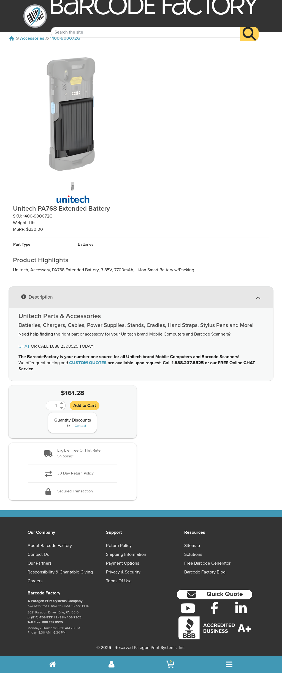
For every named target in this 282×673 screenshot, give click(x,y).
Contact (80, 426)
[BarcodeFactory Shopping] (170, 664)
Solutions (193, 554)
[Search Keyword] (145, 25)
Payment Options (122, 563)
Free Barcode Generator (207, 563)
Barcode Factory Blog (205, 572)
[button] (72, 453)
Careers (35, 581)
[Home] (12, 38)
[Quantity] (52, 405)
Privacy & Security (123, 572)
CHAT (24, 346)
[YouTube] (188, 608)
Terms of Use (119, 581)
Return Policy (119, 545)
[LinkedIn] (241, 608)
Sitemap (192, 545)
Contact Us (38, 554)
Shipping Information (126, 554)
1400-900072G (65, 38)
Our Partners (39, 563)
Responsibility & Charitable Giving (60, 572)
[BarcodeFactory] (35, 16)
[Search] (249, 27)
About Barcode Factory (50, 545)
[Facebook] (214, 608)
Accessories (32, 38)
